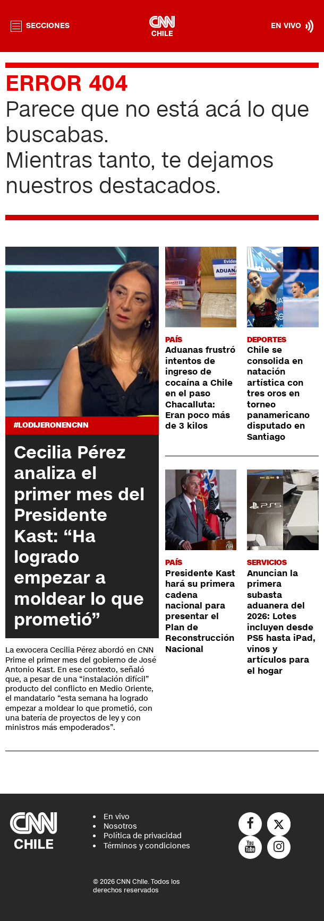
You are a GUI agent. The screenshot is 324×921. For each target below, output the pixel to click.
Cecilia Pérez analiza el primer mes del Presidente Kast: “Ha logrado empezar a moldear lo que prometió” (79, 536)
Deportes (266, 340)
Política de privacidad (143, 836)
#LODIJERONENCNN (51, 425)
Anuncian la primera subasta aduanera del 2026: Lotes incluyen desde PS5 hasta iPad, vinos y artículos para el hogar (281, 622)
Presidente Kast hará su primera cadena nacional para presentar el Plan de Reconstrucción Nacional (200, 611)
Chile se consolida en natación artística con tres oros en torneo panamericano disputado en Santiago (278, 393)
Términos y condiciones (147, 846)
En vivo (117, 817)
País (173, 340)
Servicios (267, 563)
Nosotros (120, 826)
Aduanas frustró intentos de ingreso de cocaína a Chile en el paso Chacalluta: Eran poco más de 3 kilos (200, 388)
